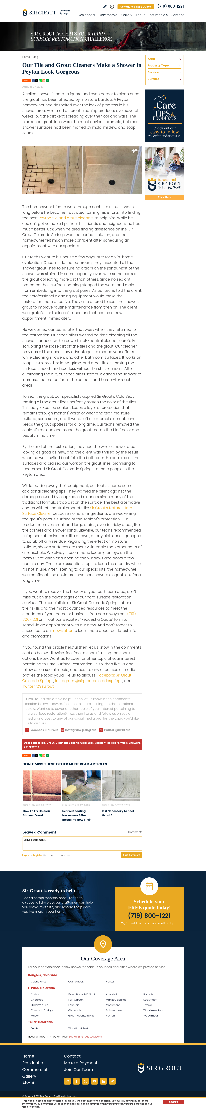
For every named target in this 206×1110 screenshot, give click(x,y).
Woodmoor (150, 1015)
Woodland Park (78, 1028)
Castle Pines (38, 981)
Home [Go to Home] (26, 57)
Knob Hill (111, 994)
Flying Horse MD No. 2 (81, 994)
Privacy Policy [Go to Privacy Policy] (129, 1100)
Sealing (74, 743)
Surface (153, 79)
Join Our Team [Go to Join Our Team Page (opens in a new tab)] (78, 1069)
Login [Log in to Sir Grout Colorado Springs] (25, 855)
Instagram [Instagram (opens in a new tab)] (67, 1081)
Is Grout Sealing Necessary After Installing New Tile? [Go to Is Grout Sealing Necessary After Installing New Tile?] (76, 815)
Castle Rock (75, 981)
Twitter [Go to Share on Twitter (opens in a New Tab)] (36, 80)
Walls (124, 743)
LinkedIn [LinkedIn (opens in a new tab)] (103, 1081)
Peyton (110, 1015)
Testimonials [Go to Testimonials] (158, 15)
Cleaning (61, 743)
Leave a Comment (39, 832)
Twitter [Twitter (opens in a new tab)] (85, 1081)
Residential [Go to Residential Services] (86, 15)
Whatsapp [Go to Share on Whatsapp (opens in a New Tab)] (40, 80)
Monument (113, 1005)
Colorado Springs (42, 1010)
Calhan (35, 994)
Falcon (35, 1015)
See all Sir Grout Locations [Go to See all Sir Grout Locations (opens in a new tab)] (85, 1036)
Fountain (73, 1005)
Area (151, 59)
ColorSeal (86, 743)
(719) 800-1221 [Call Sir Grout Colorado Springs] (170, 6)
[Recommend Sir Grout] (164, 173)
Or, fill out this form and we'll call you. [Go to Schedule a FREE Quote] (149, 923)
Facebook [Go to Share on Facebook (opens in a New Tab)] (33, 80)
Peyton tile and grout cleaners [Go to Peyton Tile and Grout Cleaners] (66, 218)
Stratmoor (150, 999)
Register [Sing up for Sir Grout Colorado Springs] (37, 855)
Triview (147, 1005)
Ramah (148, 994)
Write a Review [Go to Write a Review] (105, 6)
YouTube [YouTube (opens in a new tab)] (94, 1081)
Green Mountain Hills (81, 1015)
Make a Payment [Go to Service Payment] (80, 1063)
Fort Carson (75, 999)
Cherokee (37, 999)
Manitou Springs (116, 999)
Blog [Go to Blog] (35, 57)
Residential (102, 743)
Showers (134, 743)
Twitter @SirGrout (38, 686)
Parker (110, 981)
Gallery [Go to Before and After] (126, 15)
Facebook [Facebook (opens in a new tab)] (76, 1081)
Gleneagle (74, 1010)
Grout (50, 743)
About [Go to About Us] (140, 15)
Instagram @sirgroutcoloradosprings (89, 680)
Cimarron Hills (39, 1005)
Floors (115, 743)
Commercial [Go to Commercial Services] (108, 15)
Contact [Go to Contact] (177, 15)
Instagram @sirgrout (80, 730)
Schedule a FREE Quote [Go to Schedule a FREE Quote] (135, 6)
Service (153, 72)
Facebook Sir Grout (44, 730)
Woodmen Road (154, 1010)
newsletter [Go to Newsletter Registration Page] (62, 630)
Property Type (158, 65)
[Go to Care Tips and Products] (164, 115)
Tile (42, 743)
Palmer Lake (114, 1010)
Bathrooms (31, 746)
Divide (34, 1028)
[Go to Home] (48, 12)
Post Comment (131, 855)
